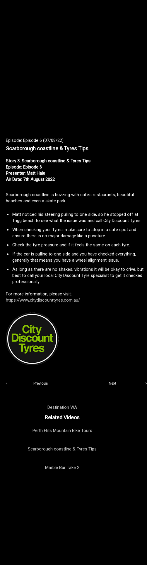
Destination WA (62, 407)
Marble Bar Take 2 (62, 467)
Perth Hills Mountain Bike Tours (62, 430)
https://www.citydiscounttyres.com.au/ (43, 300)
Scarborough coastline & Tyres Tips (62, 449)
